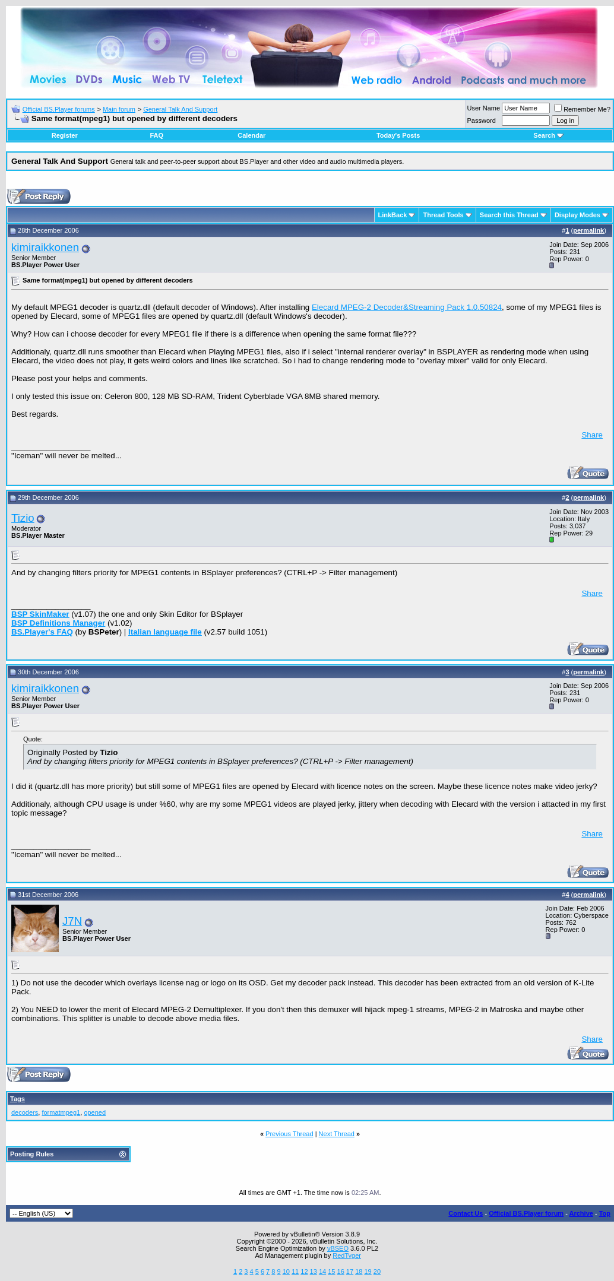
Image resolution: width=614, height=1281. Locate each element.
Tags (17, 1098)
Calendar (251, 135)
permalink (588, 230)
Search (548, 135)
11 (295, 1271)
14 (322, 1271)
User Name (484, 108)
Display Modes (577, 214)
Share (592, 434)
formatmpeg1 (61, 1112)
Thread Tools (443, 214)
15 (331, 1271)
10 (286, 1271)
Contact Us (465, 1213)
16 (340, 1271)
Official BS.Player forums (59, 109)
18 (358, 1271)
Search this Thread (509, 214)
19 (367, 1271)
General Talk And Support (180, 109)
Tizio (22, 518)
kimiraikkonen (45, 247)
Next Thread (337, 1133)
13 (313, 1271)
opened (95, 1112)
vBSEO (338, 1248)
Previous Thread (289, 1133)
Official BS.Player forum (526, 1213)
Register (65, 135)
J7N (72, 921)
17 (349, 1271)
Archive (581, 1213)
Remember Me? (582, 109)
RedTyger (347, 1255)
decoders (24, 1112)
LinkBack (392, 214)
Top (604, 1213)
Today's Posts (398, 135)
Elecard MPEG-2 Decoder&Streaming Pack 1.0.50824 (407, 307)
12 (304, 1271)
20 (377, 1271)
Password (481, 120)
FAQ (156, 135)
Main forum (119, 109)
